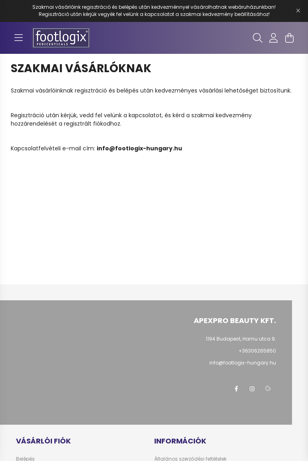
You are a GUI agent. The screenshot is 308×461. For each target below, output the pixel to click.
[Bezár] (298, 11)
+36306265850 (257, 350)
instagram (252, 389)
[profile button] (274, 38)
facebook (236, 389)
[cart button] (290, 38)
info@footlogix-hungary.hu (139, 148)
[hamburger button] (19, 38)
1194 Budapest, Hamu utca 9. (241, 338)
